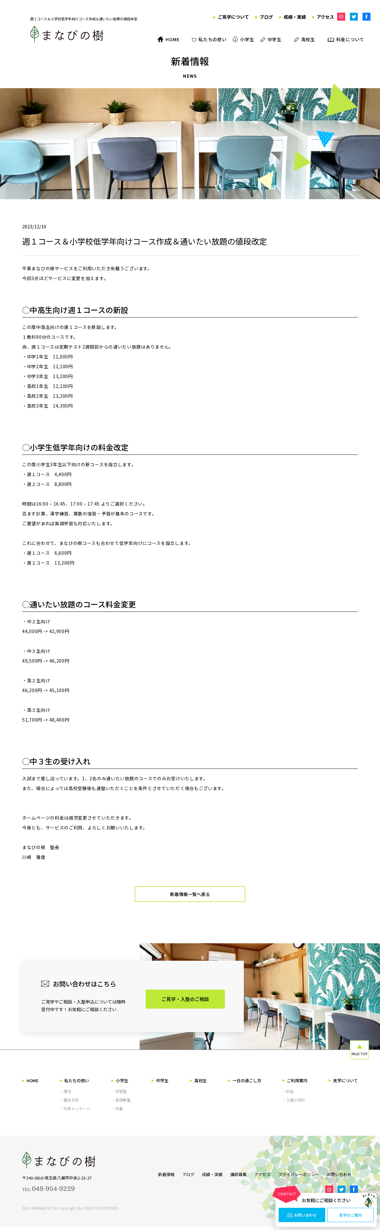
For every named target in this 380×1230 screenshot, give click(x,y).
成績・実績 (206, 1176)
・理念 (65, 1094)
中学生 (160, 1084)
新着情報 (153, 1176)
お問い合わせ (302, 1215)
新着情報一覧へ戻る (190, 896)
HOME (30, 1084)
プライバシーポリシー (301, 1176)
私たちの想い (74, 1084)
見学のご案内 (350, 1215)
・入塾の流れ (293, 1103)
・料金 (288, 1094)
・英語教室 (120, 1103)
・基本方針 (69, 1103)
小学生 (119, 1084)
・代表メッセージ (75, 1111)
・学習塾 (119, 1094)
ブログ (179, 1176)
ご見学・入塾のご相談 (185, 1002)
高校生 (198, 1084)
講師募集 (235, 1176)
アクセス (262, 1176)
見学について (343, 1084)
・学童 (117, 1111)
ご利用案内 (294, 1084)
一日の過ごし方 (244, 1084)
